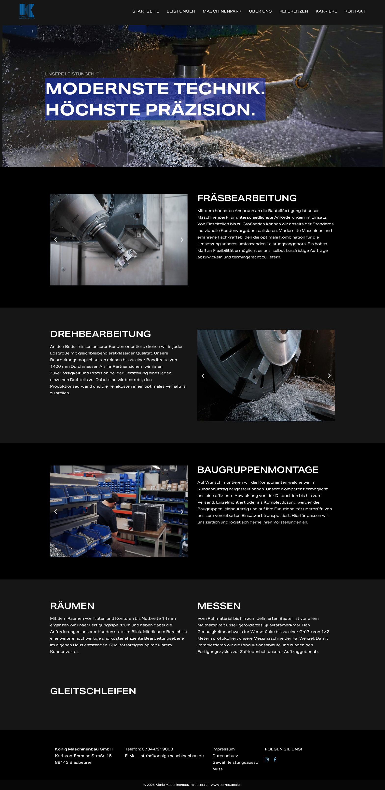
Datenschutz (225, 755)
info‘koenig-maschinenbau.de (171, 755)
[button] (56, 240)
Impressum (223, 749)
